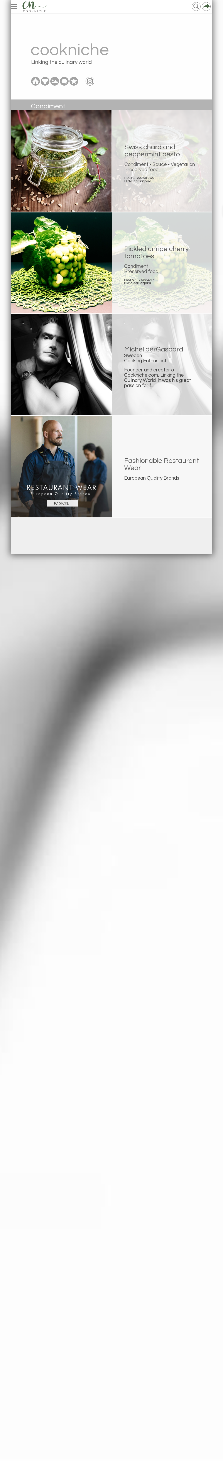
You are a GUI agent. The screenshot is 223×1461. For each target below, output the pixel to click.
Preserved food (141, 169)
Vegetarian (183, 164)
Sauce (159, 164)
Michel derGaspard (153, 349)
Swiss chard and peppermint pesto (152, 151)
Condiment (136, 164)
